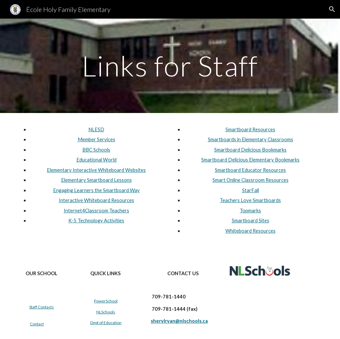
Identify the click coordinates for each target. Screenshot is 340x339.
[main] (170, 65)
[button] (332, 9)
